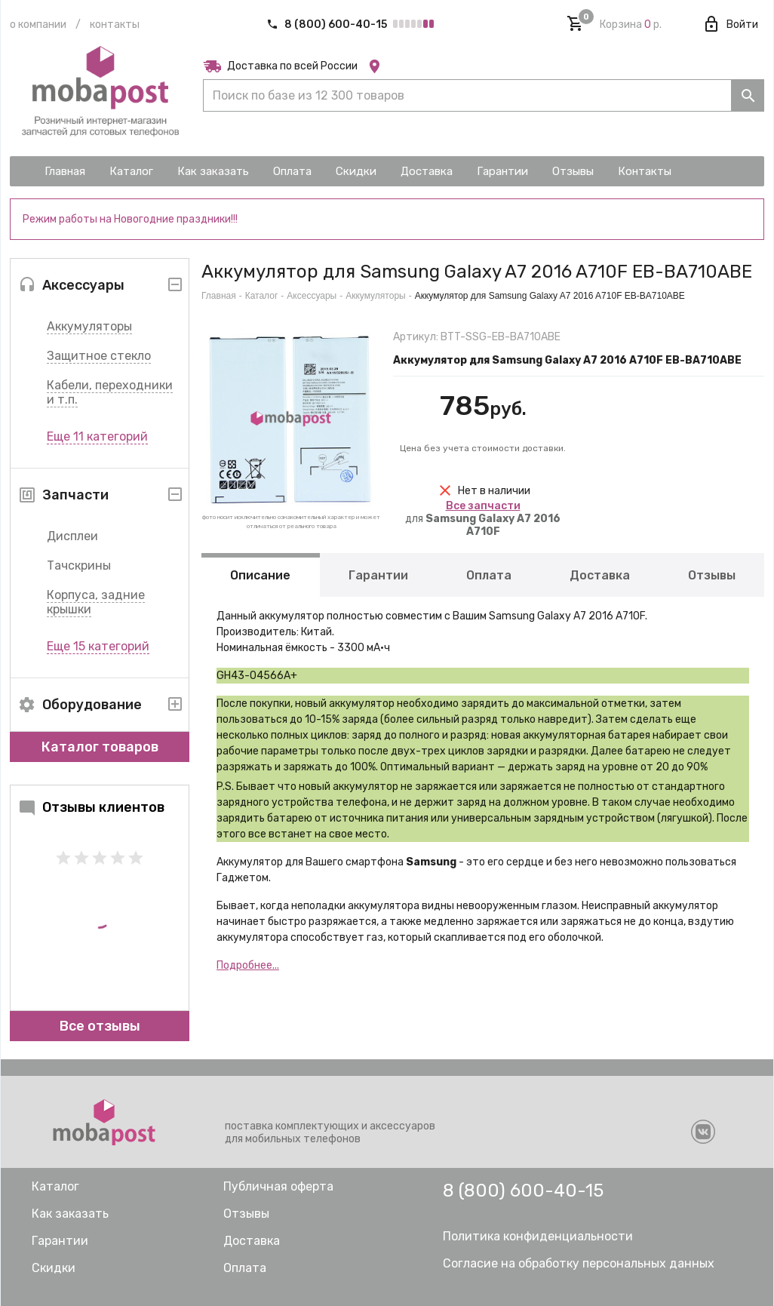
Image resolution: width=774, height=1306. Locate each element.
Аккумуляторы (89, 326)
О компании (38, 24)
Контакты (115, 24)
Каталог (261, 295)
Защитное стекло (99, 356)
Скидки (53, 1268)
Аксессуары (311, 295)
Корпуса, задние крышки (96, 602)
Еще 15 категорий (98, 646)
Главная (218, 295)
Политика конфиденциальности (538, 1236)
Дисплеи (72, 536)
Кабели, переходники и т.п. (110, 392)
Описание (260, 575)
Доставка (600, 575)
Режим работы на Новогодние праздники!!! (130, 219)
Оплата (488, 575)
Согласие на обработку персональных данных (578, 1263)
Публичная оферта (278, 1186)
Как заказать (70, 1213)
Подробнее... (248, 965)
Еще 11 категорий (97, 436)
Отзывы (712, 575)
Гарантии (378, 575)
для (483, 518)
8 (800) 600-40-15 (327, 24)
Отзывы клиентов (91, 807)
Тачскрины (79, 565)
